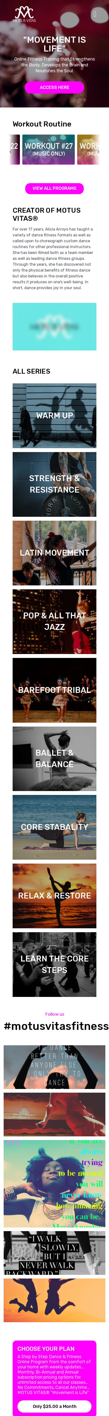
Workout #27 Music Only (43, 169)
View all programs (54, 188)
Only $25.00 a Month (54, 1406)
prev (13, 163)
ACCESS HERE (54, 87)
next (95, 163)
